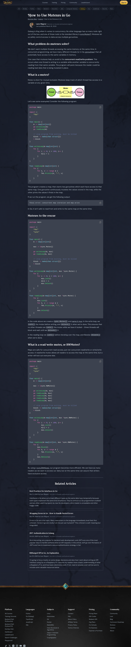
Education (55, 9)
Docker (49, 622)
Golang (83, 9)
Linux (48, 614)
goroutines (89, 52)
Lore (111, 616)
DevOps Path (9, 629)
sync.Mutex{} (85, 34)
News (39, 9)
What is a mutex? (38, 74)
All (19, 9)
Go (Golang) (30, 616)
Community (114, 614)
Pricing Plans (93, 614)
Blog (111, 619)
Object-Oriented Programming (52, 634)
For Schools (93, 625)
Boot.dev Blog (32, 19)
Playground (8, 641)
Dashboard (8, 632)
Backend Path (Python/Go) (9, 620)
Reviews (112, 625)
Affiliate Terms (72, 622)
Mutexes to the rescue (41, 216)
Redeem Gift (93, 619)
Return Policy (72, 619)
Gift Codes (92, 616)
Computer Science (72, 9)
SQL (27, 625)
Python (32, 9)
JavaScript (96, 9)
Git (48, 619)
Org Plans (92, 622)
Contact (70, 614)
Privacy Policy (72, 625)
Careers (112, 628)
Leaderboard (9, 635)
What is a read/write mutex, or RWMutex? (54, 345)
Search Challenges (11, 638)
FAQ (69, 616)
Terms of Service (73, 628)
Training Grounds (10, 616)
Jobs (62, 9)
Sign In (124, 2)
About (112, 631)
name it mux (77, 322)
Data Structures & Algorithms (53, 629)
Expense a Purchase (95, 631)
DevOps (25, 9)
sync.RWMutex (43, 468)
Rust (111, 9)
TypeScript (29, 619)
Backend (46, 9)
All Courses (8, 614)
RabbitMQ (50, 625)
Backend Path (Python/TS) (9, 625)
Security (104, 9)
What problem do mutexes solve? (48, 44)
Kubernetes (51, 616)
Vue (89, 9)
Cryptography (51, 638)
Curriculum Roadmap (117, 622)
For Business (93, 628)
